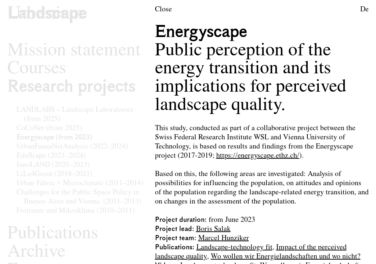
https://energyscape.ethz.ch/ (257, 156)
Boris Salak (213, 229)
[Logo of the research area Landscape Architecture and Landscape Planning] (47, 14)
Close (163, 10)
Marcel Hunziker (223, 238)
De (364, 10)
